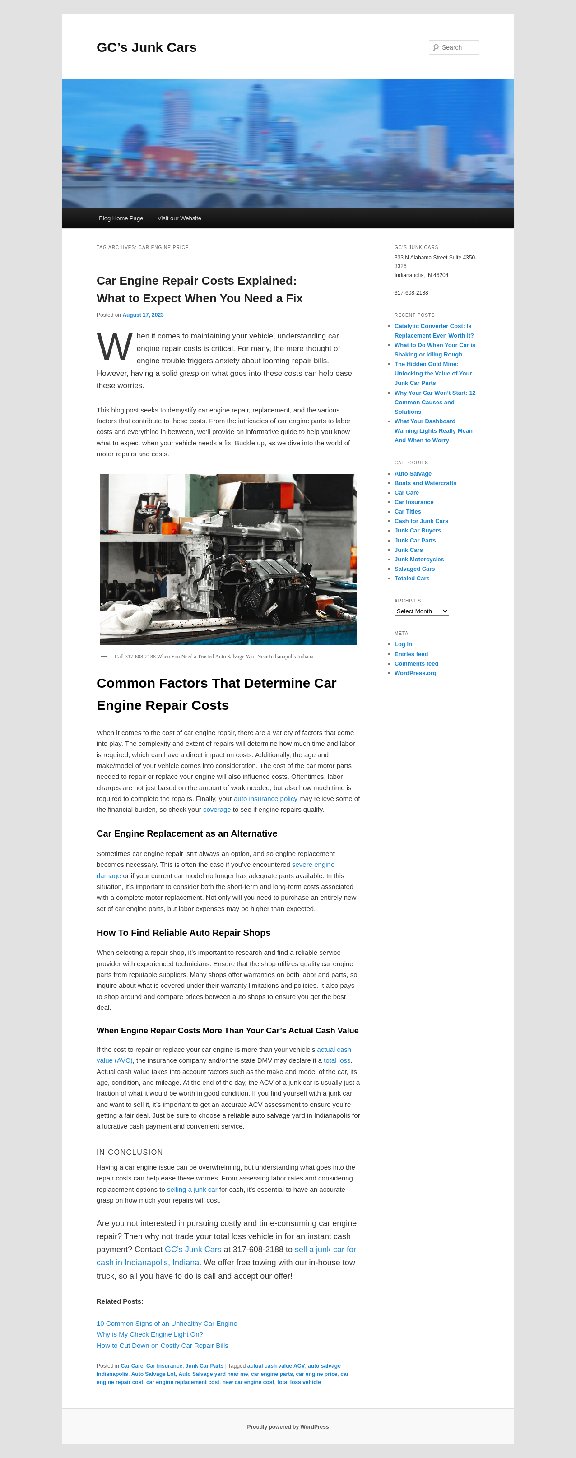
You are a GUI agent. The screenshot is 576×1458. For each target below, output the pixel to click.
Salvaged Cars (415, 568)
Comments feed (417, 663)
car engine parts (272, 1374)
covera (213, 809)
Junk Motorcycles (419, 559)
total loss (337, 1060)
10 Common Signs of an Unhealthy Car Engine (167, 1323)
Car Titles (408, 511)
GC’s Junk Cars (147, 47)
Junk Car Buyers (418, 530)
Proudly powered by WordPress (288, 1427)
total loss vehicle (299, 1382)
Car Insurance (164, 1366)
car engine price (316, 1374)
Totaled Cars (412, 578)
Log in (403, 644)
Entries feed (411, 654)
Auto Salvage (413, 473)
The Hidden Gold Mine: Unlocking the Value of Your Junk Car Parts (433, 373)
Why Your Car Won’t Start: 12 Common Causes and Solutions (435, 402)
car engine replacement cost (182, 1382)
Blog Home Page (121, 218)
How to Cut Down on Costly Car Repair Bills (162, 1345)
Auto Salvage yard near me (213, 1374)
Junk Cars (409, 549)
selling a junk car (192, 1189)
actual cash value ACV (276, 1366)
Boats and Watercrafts (426, 483)
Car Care (132, 1366)
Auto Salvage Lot (153, 1374)
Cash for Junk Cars (421, 521)
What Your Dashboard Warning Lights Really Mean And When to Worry (434, 431)
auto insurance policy (265, 798)
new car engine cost (248, 1382)
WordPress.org (416, 673)
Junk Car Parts (205, 1366)
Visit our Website (179, 218)
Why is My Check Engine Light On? (150, 1334)
